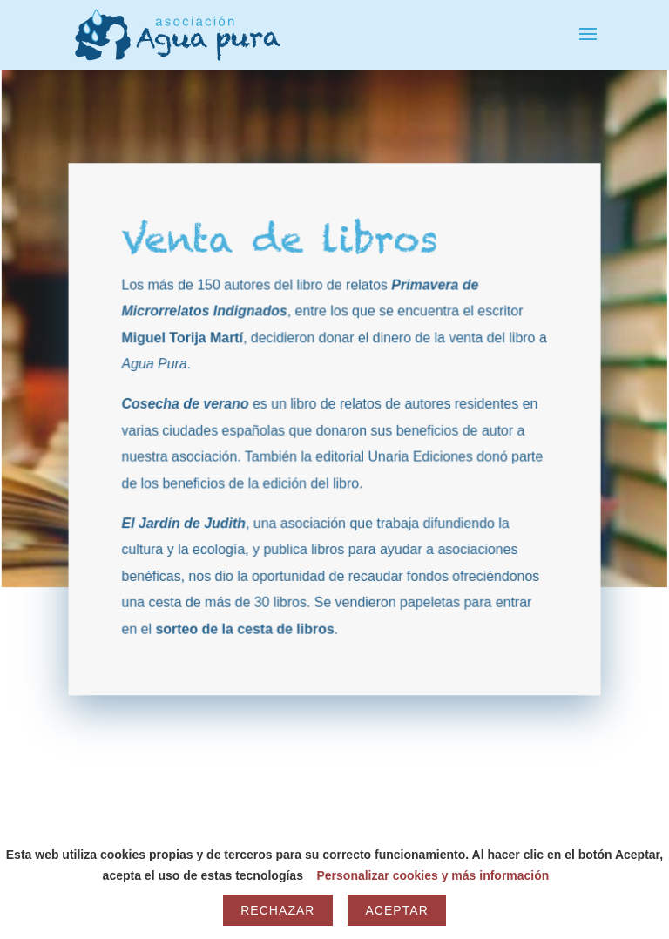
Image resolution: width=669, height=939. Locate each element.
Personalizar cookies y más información (432, 875)
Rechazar (277, 910)
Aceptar (396, 910)
